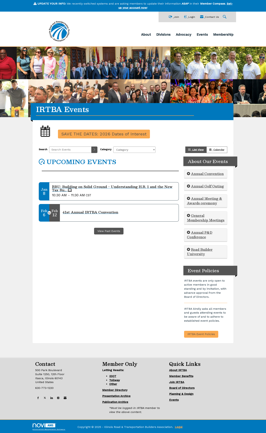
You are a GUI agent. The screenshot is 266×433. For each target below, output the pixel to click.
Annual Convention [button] (207, 173)
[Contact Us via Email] (65, 398)
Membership (223, 35)
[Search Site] (225, 17)
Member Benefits (181, 376)
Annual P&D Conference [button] (199, 235)
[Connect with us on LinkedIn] (51, 398)
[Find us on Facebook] (38, 398)
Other (113, 384)
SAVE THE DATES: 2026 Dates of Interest (104, 134)
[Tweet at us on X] (45, 398)
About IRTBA (178, 370)
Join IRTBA (176, 382)
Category (106, 149)
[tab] (205, 174)
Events (202, 35)
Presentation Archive (116, 396)
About (146, 35)
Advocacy (183, 35)
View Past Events (108, 231)
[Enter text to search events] (70, 150)
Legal (179, 427)
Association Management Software (49, 426)
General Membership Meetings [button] (205, 218)
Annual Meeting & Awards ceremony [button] (204, 201)
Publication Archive (115, 402)
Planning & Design (181, 394)
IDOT (112, 376)
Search (43, 149)
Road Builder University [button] (200, 252)
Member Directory (114, 390)
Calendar (216, 149)
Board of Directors (181, 388)
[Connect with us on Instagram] (58, 398)
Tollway (114, 380)
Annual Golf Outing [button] (207, 186)
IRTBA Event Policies (201, 334)
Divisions (163, 35)
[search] (94, 150)
